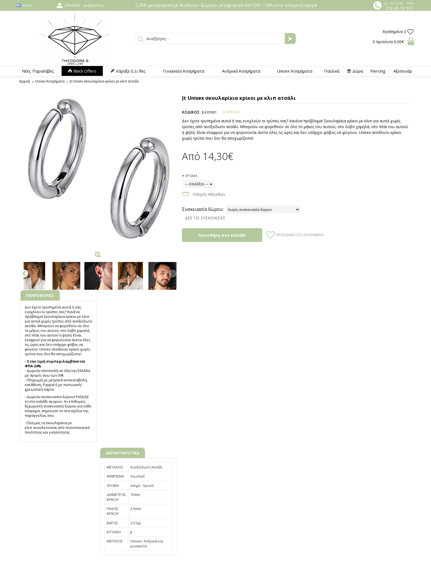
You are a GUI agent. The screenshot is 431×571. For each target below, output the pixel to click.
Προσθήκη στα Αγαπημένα (300, 234)
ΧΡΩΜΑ (191, 175)
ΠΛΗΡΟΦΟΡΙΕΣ (40, 295)
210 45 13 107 (399, 8)
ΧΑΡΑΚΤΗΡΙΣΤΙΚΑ (122, 453)
